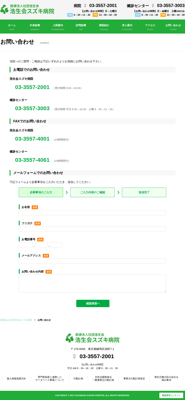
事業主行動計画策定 (134, 378)
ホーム (11, 27)
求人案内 (127, 27)
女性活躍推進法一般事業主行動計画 (103, 378)
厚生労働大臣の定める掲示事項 (166, 378)
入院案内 (58, 27)
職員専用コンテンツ (171, 395)
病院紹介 (104, 27)
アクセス (150, 27)
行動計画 (78, 378)
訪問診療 (81, 27)
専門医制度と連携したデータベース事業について (49, 378)
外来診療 (34, 27)
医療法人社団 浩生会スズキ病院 (16, 320)
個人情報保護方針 (16, 378)
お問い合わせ (173, 27)
